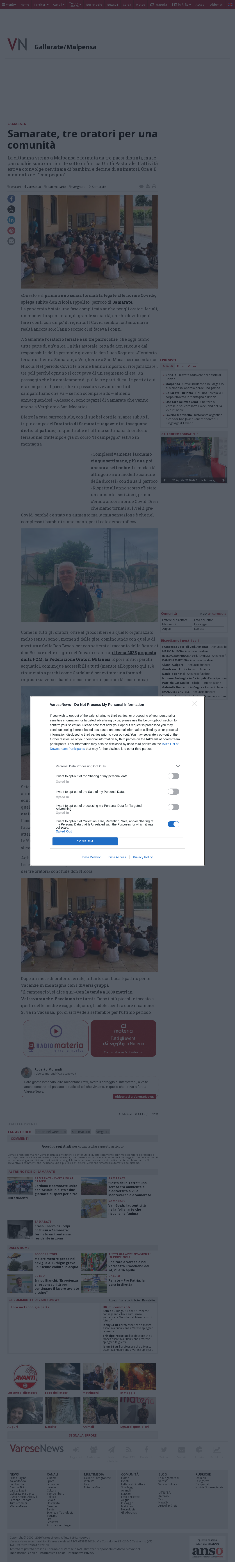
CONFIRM (85, 841)
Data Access (117, 857)
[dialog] (117, 781)
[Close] (195, 705)
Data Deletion (92, 857)
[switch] (173, 776)
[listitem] (117, 766)
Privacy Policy (143, 857)
